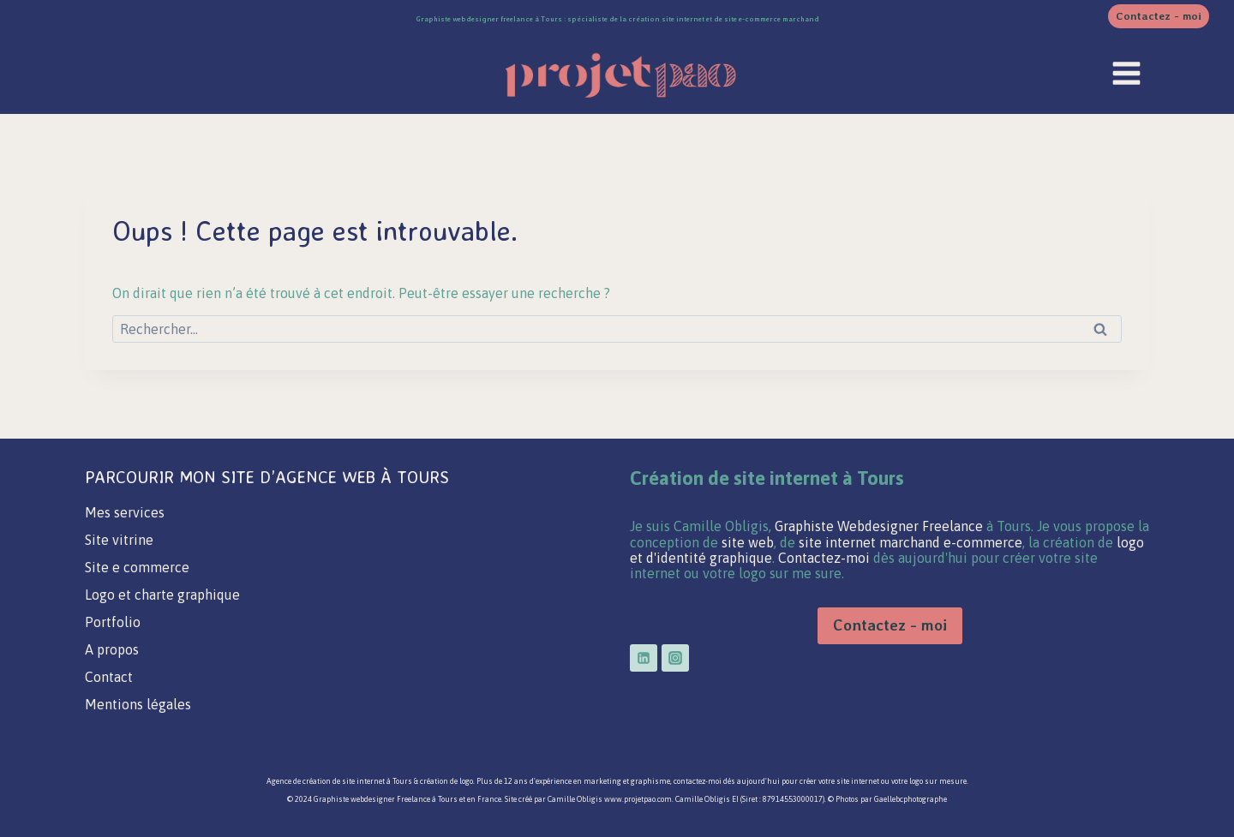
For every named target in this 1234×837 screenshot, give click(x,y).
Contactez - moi (1158, 15)
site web (748, 542)
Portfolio (113, 622)
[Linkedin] (643, 658)
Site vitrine (119, 539)
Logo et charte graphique (162, 594)
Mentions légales (138, 704)
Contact (109, 677)
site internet (363, 781)
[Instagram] (675, 658)
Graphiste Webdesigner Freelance (879, 526)
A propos (112, 649)
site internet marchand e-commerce (910, 542)
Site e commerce (137, 567)
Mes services (125, 512)
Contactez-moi (825, 557)
